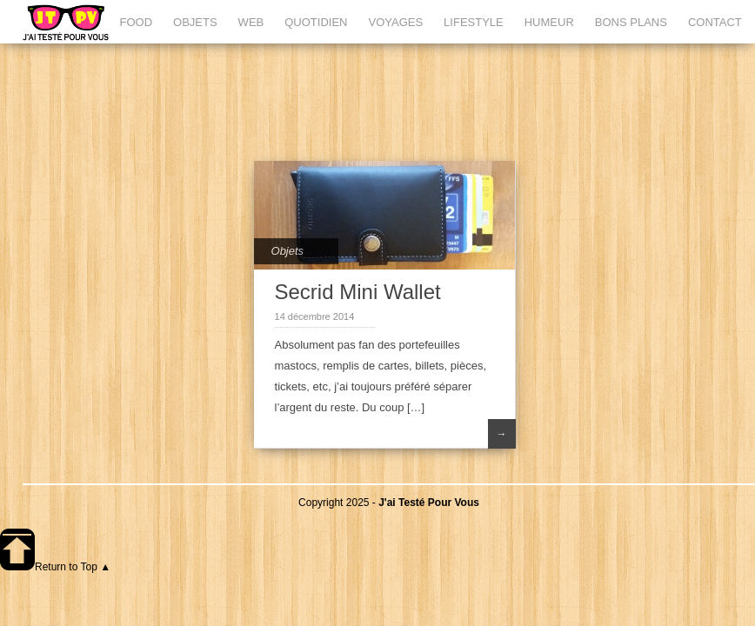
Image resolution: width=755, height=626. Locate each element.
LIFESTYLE (474, 22)
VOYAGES (395, 22)
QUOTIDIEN (315, 22)
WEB (251, 22)
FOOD (135, 22)
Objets (287, 250)
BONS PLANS (631, 22)
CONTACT (715, 22)
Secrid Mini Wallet (358, 291)
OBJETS (195, 22)
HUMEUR (549, 22)
